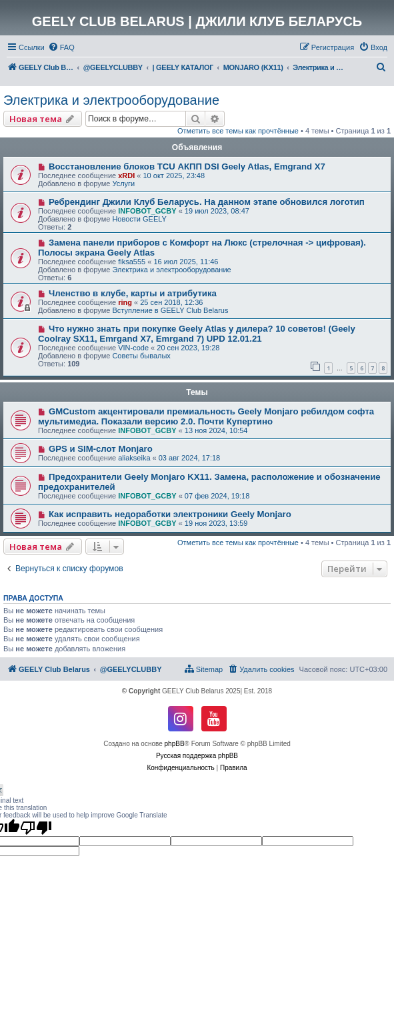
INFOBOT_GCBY (147, 211)
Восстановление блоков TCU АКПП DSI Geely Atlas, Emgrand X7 (187, 166)
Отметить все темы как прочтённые (238, 131)
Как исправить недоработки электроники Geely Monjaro (170, 514)
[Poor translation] (36, 827)
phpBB (175, 743)
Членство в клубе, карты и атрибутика (133, 293)
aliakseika (134, 458)
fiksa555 (131, 262)
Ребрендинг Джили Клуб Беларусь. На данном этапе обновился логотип (207, 202)
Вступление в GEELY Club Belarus (170, 310)
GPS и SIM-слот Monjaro (101, 449)
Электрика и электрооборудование (111, 100)
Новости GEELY (139, 219)
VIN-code (133, 348)
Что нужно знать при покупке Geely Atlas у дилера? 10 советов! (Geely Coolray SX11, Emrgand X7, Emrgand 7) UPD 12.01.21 (196, 334)
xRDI (126, 176)
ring (125, 302)
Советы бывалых (141, 356)
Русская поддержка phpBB (197, 755)
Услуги (123, 184)
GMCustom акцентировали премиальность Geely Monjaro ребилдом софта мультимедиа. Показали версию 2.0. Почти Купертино (206, 416)
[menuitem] (61, 47)
